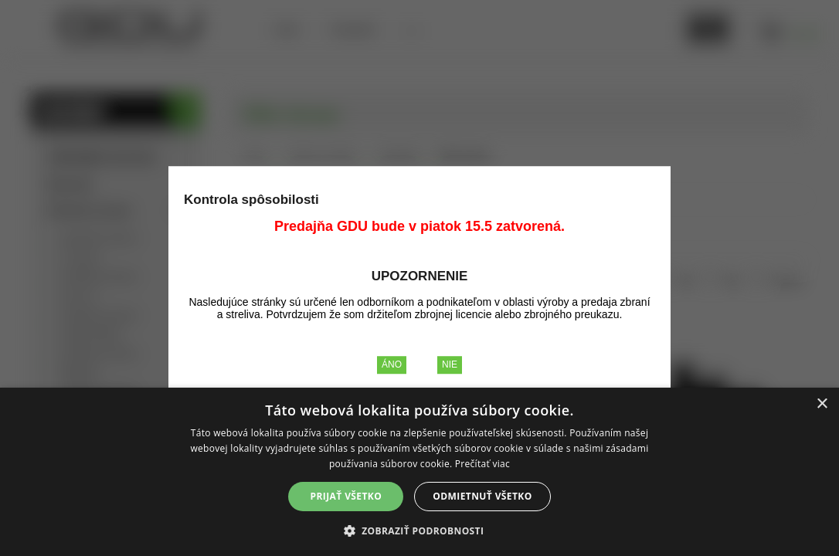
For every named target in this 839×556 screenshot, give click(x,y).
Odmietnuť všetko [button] (482, 496)
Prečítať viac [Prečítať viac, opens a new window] (482, 463)
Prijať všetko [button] (346, 496)
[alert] (419, 472)
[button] (419, 530)
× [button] (821, 404)
